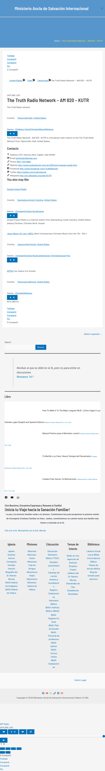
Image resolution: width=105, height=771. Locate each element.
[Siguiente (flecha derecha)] (7, 752)
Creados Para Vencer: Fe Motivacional (40, 479)
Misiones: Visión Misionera (32, 558)
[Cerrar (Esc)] (19, 748)
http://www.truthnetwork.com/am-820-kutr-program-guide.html (47, 165)
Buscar (41, 347)
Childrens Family (23, 129)
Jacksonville (23, 244)
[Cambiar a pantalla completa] (7, 748)
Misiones (32, 551)
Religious (49, 129)
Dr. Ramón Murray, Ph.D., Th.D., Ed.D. (60, 422)
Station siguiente (93, 334)
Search (8, 342)
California (31, 282)
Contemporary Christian (48, 255)
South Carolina (36, 200)
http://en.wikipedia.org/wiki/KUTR (35, 175)
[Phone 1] (54, 693)
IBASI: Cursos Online (53, 653)
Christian (35, 129)
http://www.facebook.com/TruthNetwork (39, 168)
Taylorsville (42, 80)
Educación (52, 551)
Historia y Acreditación (53, 583)
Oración (11, 568)
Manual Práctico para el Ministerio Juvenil (42, 433)
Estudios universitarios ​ (54, 565)
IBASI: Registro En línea (53, 618)
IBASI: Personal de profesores (53, 636)
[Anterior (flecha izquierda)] (2, 752)
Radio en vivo (73, 556)
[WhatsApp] (51, 693)
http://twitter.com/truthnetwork (31, 172)
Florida (32, 244)
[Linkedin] (58, 693)
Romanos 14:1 (25, 376)
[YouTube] (47, 693)
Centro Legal (80, 680)
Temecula (22, 282)
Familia (82, 433)
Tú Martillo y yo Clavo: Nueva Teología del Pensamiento (48, 456)
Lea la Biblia (93, 555)
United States (15, 80)
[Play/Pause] (13, 731)
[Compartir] (13, 748)
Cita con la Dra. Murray (35, 530)
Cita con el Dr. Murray (15, 530)
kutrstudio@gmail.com (26, 158)
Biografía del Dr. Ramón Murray (11, 575)
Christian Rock (30, 211)
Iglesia (11, 551)
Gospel (40, 211)
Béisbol (46, 422)
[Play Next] (22, 731)
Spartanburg (23, 200)
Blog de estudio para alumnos (93, 575)
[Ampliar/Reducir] (2, 748)
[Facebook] (43, 693)
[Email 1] (62, 693)
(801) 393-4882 (24, 162)
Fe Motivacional (81, 479)
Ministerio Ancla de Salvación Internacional (51, 8)
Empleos (73, 566)
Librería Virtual (93, 551)
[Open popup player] (30, 731)
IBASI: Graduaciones (53, 663)
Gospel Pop (64, 255)
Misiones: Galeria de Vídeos (32, 586)
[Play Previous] (3, 731)
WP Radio (4, 724)
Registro (54, 590)
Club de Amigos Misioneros (32, 568)
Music (42, 129)
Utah (29, 80)
